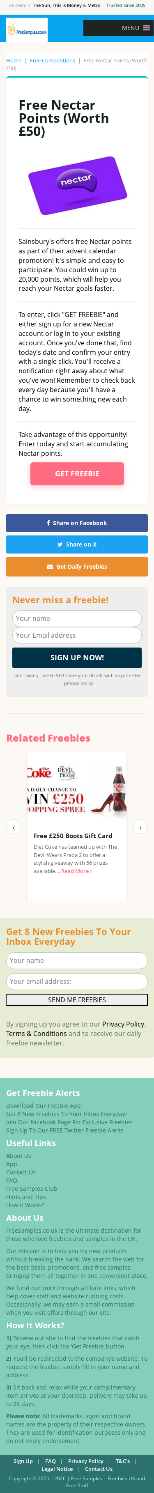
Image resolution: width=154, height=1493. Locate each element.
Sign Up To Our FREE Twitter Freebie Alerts (65, 1130)
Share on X (77, 544)
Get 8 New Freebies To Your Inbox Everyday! (66, 1114)
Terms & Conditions (36, 1033)
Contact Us (21, 1172)
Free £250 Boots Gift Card (73, 835)
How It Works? (25, 1205)
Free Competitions (52, 60)
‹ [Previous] (13, 826)
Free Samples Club (31, 1188)
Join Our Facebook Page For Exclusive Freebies (69, 1122)
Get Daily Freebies (77, 566)
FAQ (11, 1180)
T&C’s (123, 1461)
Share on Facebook (77, 523)
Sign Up (23, 1461)
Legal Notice (57, 1468)
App (11, 1164)
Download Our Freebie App (43, 1105)
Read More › (76, 871)
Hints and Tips (26, 1197)
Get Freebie (77, 473)
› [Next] (140, 826)
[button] (130, 28)
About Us (18, 1156)
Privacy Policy (123, 1024)
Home (13, 60)
